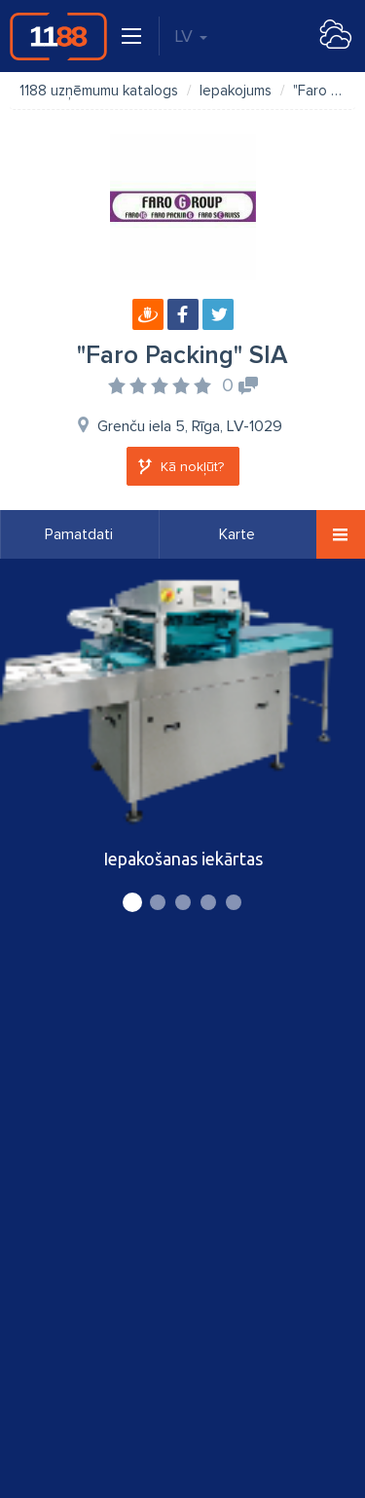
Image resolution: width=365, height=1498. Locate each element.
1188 (58, 36)
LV (190, 36)
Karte (237, 534)
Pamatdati (79, 534)
